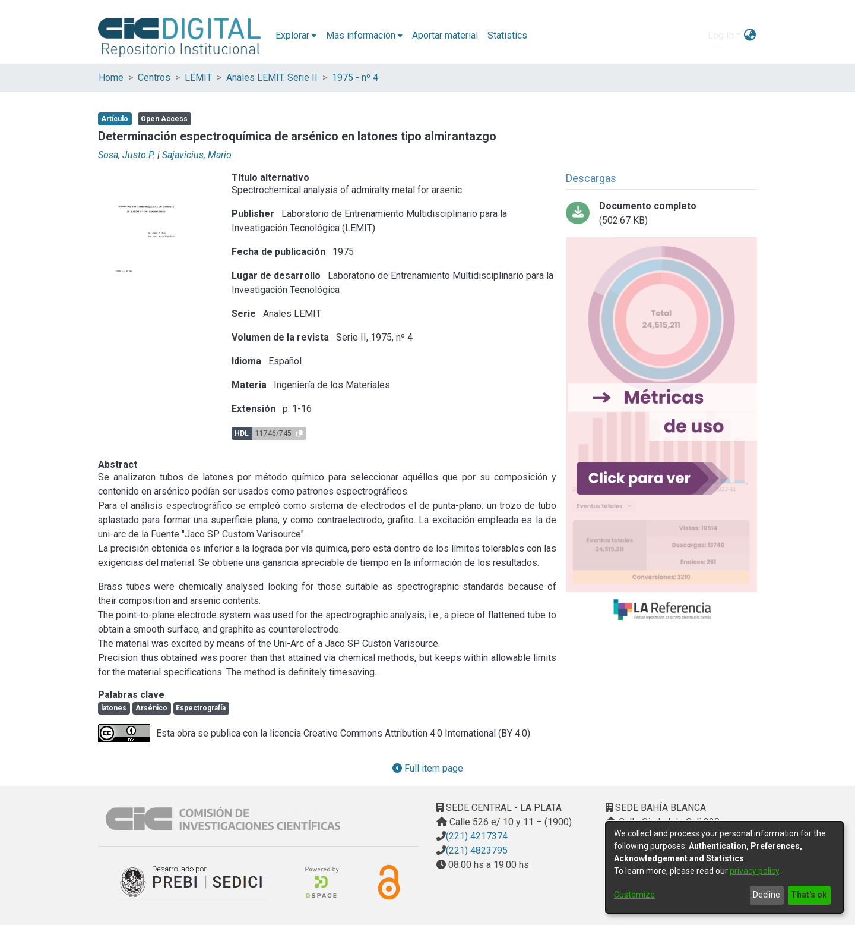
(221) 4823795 (477, 850)
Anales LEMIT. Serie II (272, 77)
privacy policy (754, 871)
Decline (766, 894)
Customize (634, 894)
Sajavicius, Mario (197, 155)
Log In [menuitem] (721, 35)
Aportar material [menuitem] (445, 35)
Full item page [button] (427, 768)
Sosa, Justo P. (126, 155)
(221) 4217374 (477, 836)
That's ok (809, 894)
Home (111, 77)
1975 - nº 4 (355, 77)
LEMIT (198, 77)
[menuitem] (296, 36)
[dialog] (724, 867)
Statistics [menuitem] (507, 35)
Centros (154, 77)
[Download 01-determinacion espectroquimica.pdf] (661, 213)
